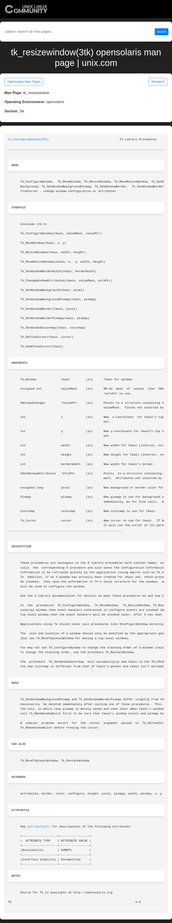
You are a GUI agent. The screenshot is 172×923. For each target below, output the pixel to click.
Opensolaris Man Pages (23, 81)
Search (161, 31)
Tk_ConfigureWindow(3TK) (28, 139)
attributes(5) (39, 826)
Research (158, 81)
